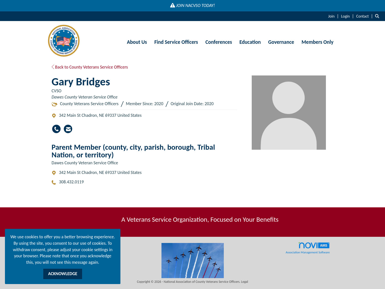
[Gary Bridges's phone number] (56, 129)
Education (250, 42)
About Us (137, 42)
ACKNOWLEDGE (62, 273)
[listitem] (334, 16)
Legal (244, 282)
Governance (281, 42)
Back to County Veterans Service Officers (90, 67)
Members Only (317, 42)
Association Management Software (308, 248)
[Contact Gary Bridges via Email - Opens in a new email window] (68, 129)
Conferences (218, 42)
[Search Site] (378, 16)
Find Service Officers (176, 42)
